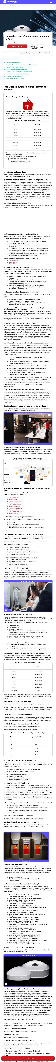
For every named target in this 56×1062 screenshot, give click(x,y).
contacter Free (20, 336)
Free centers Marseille (15, 503)
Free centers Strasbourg (15, 510)
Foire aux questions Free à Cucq (14, 77)
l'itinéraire (29, 114)
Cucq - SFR (12, 262)
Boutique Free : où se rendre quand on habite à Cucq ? (20, 64)
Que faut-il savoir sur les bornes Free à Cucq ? (18, 71)
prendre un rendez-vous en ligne (21, 151)
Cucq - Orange (13, 260)
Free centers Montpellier (15, 506)
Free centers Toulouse (15, 499)
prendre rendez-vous (31, 693)
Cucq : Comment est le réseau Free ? (16, 68)
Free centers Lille (13, 512)
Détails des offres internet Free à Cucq (16, 73)
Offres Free (17, 46)
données (36, 817)
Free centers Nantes (14, 505)
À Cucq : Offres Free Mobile (13, 75)
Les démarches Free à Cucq (13, 62)
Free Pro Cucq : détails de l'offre (14, 66)
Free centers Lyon (14, 496)
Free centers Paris (14, 501)
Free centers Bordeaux (15, 508)
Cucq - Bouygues (13, 259)
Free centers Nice (13, 498)
